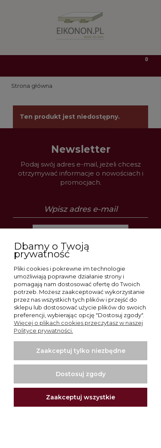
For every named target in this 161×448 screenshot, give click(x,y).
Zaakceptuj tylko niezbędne (80, 351)
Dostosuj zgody (81, 374)
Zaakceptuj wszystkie (80, 397)
